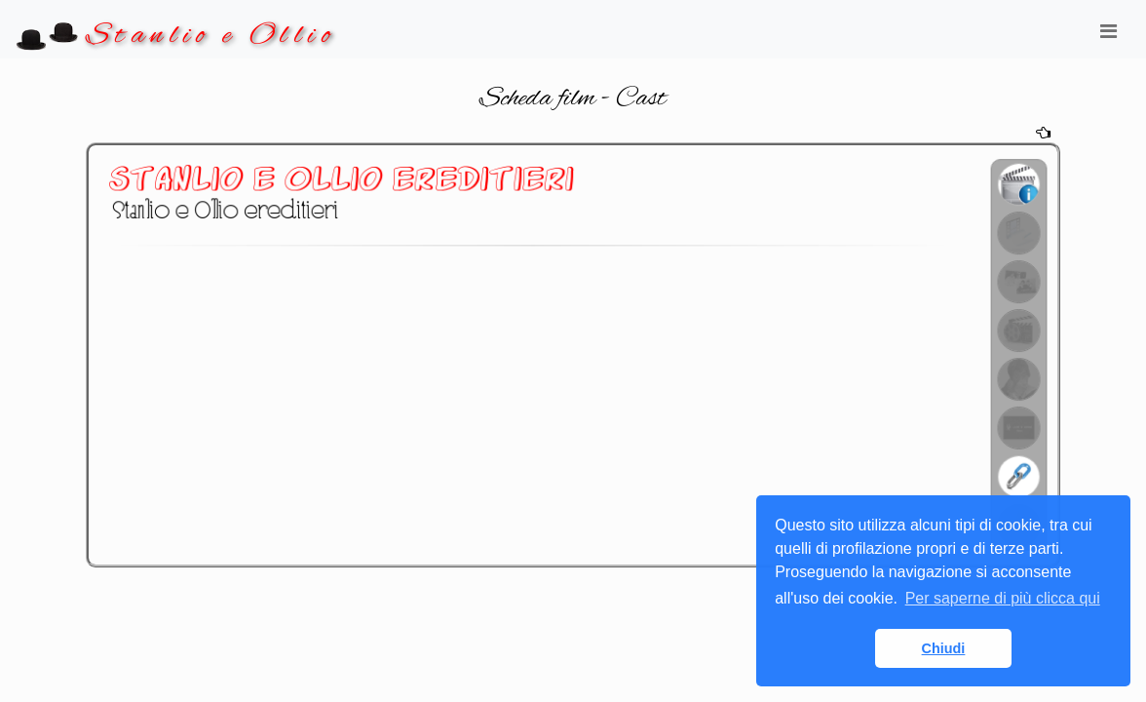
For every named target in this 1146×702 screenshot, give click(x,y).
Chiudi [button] (944, 648)
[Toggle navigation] (1108, 36)
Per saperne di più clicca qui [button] (1002, 598)
